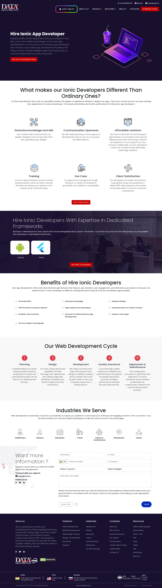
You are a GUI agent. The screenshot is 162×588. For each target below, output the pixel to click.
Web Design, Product (71, 534)
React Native (138, 530)
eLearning (67, 541)
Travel (88, 538)
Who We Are (115, 530)
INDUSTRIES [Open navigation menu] (110, 9)
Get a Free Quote (81, 202)
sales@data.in (153, 3)
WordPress (137, 552)
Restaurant (90, 545)
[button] (88, 9)
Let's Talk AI (66, 9)
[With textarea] (105, 480)
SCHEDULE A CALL (150, 9)
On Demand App (93, 549)
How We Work (115, 541)
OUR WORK (134, 9)
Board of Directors (117, 534)
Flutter (135, 545)
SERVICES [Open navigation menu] (97, 9)
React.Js (136, 556)
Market (89, 530)
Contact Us (114, 552)
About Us (113, 527)
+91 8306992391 (126, 3)
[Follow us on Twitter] (21, 483)
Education (90, 534)
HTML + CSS (137, 534)
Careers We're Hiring (118, 545)
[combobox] (63, 461)
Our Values (114, 538)
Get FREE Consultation (81, 264)
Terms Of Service (130, 585)
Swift (135, 541)
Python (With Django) (141, 527)
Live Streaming (92, 541)
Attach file (65, 504)
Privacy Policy (146, 585)
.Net (134, 549)
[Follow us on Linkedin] (25, 483)
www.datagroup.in (83, 585)
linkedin (140, 3)
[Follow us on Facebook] (16, 483)
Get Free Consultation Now (24, 59)
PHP (134, 538)
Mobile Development (71, 530)
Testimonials (115, 549)
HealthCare (91, 527)
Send (146, 504)
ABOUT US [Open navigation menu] (84, 9)
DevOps (66, 545)
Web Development (70, 527)
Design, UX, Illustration (71, 538)
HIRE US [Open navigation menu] (123, 9)
